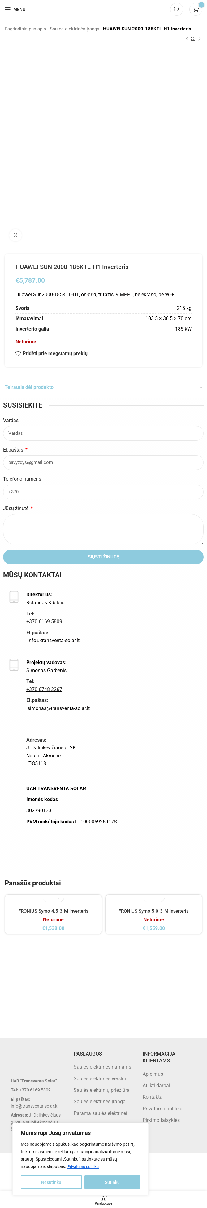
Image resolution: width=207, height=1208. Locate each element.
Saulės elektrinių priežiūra (102, 1097)
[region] (80, 1159)
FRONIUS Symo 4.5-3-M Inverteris (53, 911)
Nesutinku (51, 1182)
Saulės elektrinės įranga (74, 29)
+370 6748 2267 (44, 689)
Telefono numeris (22, 479)
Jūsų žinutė (16, 508)
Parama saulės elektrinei (100, 1120)
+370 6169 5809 (44, 621)
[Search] (176, 9)
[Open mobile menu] (15, 9)
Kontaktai (153, 1104)
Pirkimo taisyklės (161, 1127)
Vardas (11, 420)
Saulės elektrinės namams (102, 1074)
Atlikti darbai (156, 1092)
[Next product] (199, 39)
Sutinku (112, 1182)
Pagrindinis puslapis (25, 29)
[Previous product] (187, 39)
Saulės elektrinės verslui (100, 1085)
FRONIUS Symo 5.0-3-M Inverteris (153, 911)
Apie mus (153, 1081)
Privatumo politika (84, 1166)
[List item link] (34, 1096)
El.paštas (13, 450)
